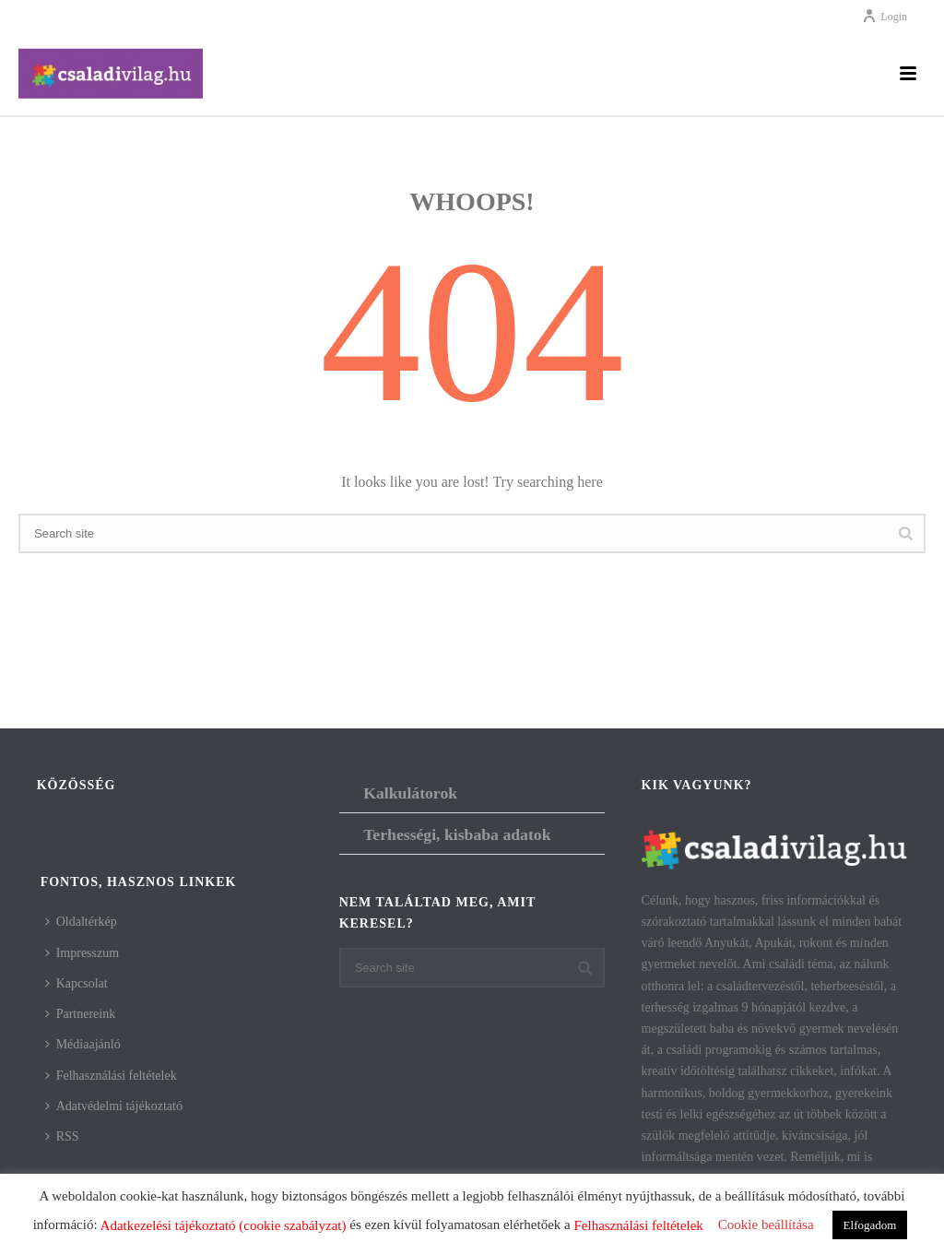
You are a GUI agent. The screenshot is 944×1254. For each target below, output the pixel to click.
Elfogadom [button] (870, 1225)
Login (884, 16)
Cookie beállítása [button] (766, 1224)
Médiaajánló (83, 1044)
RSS (62, 1136)
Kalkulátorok (410, 793)
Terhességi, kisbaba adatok (456, 834)
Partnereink (80, 1014)
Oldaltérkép (81, 922)
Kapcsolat (76, 983)
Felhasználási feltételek (111, 1075)
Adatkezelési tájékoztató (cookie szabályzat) (223, 1225)
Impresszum (82, 953)
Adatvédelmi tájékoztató (114, 1106)
